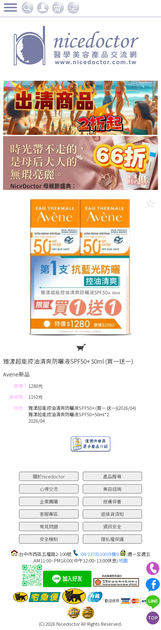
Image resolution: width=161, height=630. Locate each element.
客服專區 (49, 514)
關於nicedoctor (49, 476)
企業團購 (49, 501)
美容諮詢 (112, 489)
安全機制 (49, 539)
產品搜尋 (112, 476)
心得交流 (49, 489)
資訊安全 (112, 526)
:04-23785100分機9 (99, 554)
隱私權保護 (112, 539)
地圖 (123, 560)
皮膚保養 (112, 501)
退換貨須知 (112, 514)
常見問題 (49, 526)
